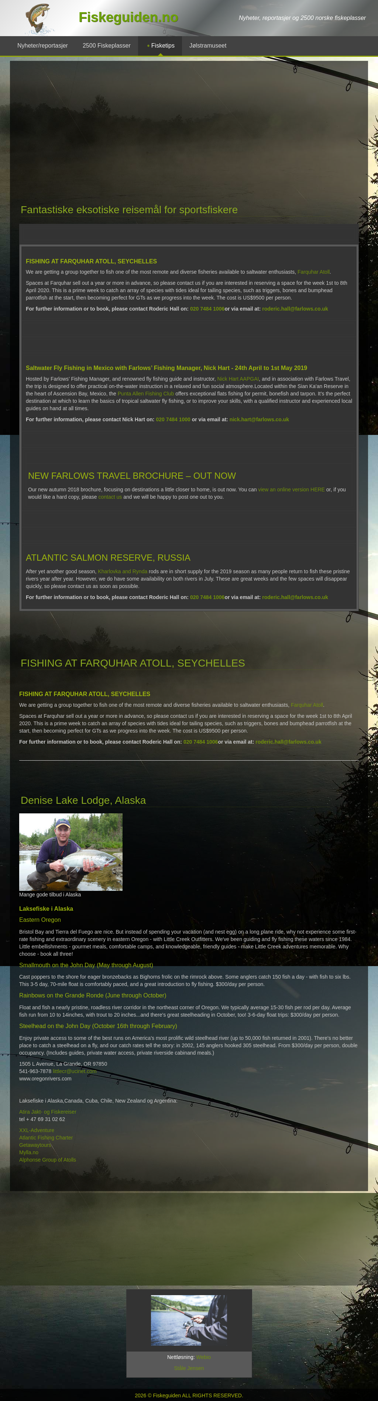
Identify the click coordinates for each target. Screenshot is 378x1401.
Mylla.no (29, 1152)
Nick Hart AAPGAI (238, 379)
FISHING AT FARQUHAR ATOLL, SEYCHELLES (133, 663)
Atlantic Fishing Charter (46, 1138)
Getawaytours (35, 1145)
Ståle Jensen (189, 1368)
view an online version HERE (291, 489)
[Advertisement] (175, 123)
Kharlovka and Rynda (122, 571)
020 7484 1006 (207, 309)
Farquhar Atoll (314, 272)
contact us (110, 497)
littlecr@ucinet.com (74, 1071)
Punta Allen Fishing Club (146, 394)
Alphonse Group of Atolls (48, 1160)
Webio (203, 1357)
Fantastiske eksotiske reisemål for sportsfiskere (129, 209)
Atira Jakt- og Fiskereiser (47, 1112)
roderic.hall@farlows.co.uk (295, 309)
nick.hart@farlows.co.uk (259, 419)
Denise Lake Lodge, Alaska (83, 800)
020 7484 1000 (173, 419)
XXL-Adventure (37, 1130)
